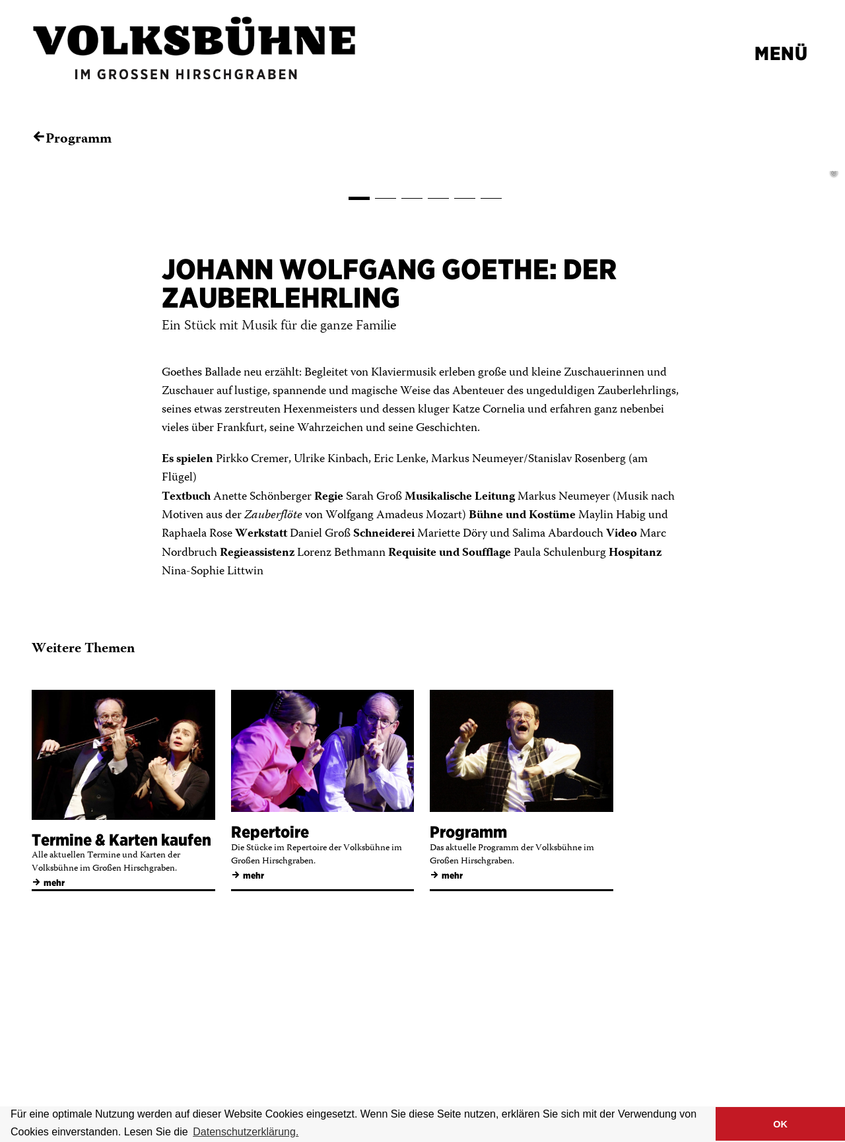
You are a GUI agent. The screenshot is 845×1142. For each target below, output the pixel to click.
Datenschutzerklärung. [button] (245, 1131)
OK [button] (780, 1124)
